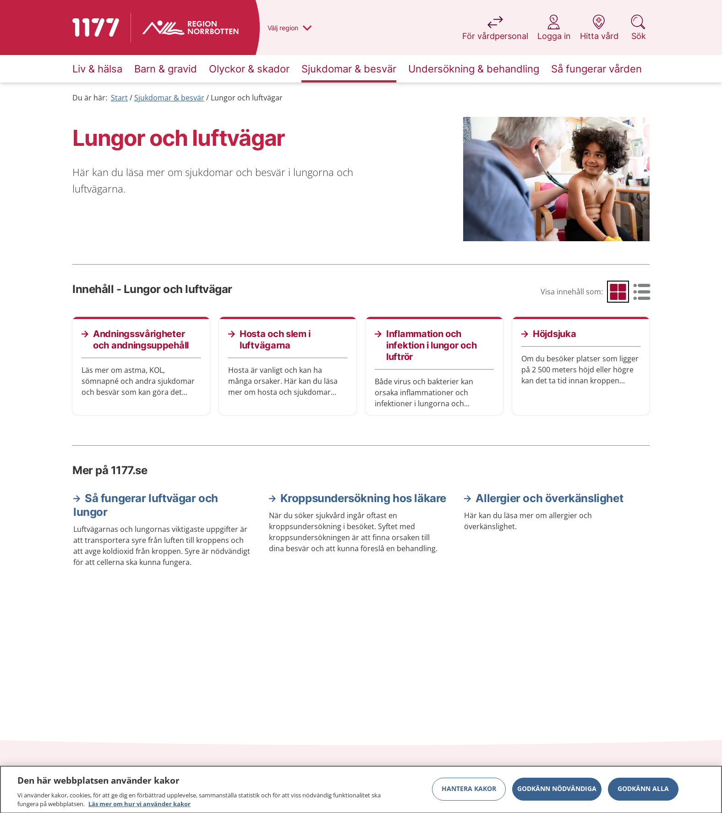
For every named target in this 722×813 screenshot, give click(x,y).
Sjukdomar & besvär (169, 98)
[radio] (618, 291)
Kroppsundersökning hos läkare (363, 498)
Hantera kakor (469, 792)
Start (119, 98)
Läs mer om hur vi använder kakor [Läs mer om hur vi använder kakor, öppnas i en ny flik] (139, 808)
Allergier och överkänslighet (549, 498)
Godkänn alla (643, 792)
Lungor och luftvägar (247, 98)
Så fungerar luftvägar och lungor (145, 505)
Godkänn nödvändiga (556, 792)
